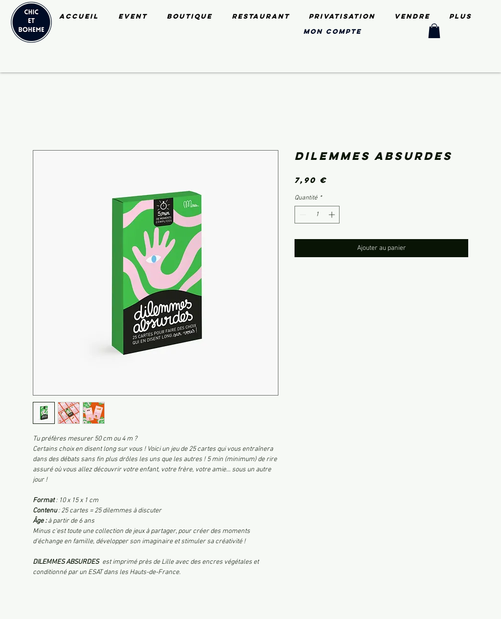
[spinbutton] (317, 214)
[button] (434, 30)
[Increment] (333, 214)
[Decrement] (302, 214)
